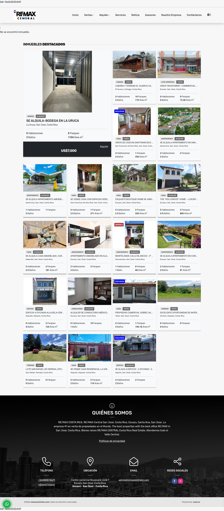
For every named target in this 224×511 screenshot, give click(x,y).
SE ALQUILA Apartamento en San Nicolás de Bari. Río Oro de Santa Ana (179, 142)
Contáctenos (194, 15)
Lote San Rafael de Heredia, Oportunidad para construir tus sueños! (45, 369)
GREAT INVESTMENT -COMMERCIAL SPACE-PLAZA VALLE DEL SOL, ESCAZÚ (179, 86)
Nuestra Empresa (171, 15)
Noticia (135, 15)
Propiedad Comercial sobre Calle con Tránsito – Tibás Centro (134, 312)
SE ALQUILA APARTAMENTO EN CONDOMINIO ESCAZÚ (179, 256)
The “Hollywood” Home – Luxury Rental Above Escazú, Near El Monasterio (179, 199)
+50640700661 (46, 484)
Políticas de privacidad (112, 441)
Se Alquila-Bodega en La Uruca (52, 121)
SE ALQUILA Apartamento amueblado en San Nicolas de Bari (45, 199)
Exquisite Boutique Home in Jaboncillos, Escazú (134, 199)
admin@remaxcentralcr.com (134, 480)
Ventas (88, 15)
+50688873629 (46, 480)
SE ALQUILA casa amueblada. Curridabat (45, 256)
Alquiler (103, 15)
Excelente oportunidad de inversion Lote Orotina (179, 312)
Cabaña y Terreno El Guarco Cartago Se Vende (134, 86)
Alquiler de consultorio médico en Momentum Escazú (89, 312)
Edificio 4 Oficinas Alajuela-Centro (45, 312)
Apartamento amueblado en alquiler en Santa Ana (89, 256)
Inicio (75, 15)
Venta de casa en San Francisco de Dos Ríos (134, 142)
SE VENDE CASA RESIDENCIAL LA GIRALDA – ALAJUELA (89, 369)
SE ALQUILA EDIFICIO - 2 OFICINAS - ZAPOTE (134, 369)
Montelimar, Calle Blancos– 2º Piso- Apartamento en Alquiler (134, 256)
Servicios (120, 15)
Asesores (150, 15)
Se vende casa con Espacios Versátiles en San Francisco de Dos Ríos (89, 199)
